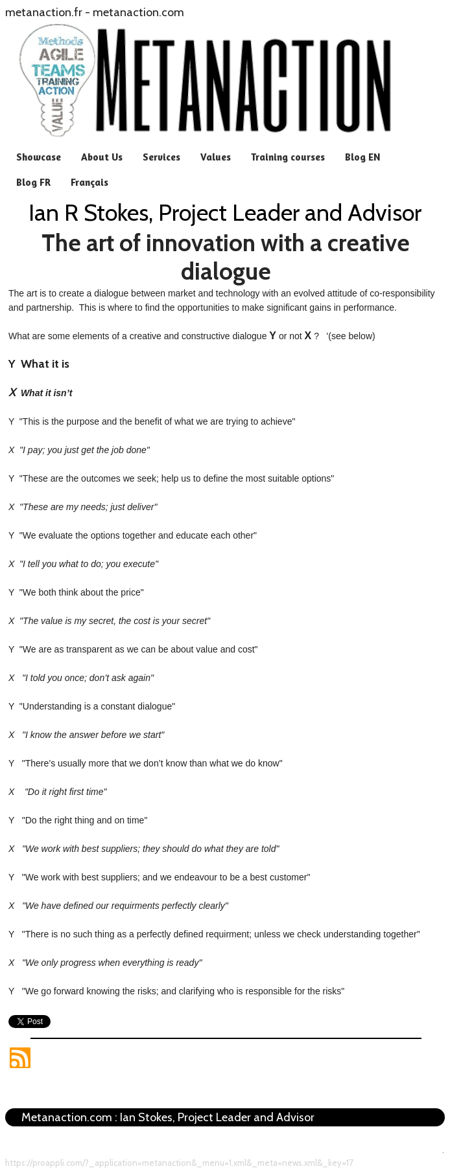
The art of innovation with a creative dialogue (225, 257)
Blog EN (362, 157)
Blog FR (33, 182)
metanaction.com (138, 12)
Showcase (38, 157)
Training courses (288, 157)
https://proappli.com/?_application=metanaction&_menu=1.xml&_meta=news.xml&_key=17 (179, 1162)
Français (89, 182)
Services (161, 157)
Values (215, 157)
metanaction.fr (43, 12)
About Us (102, 157)
